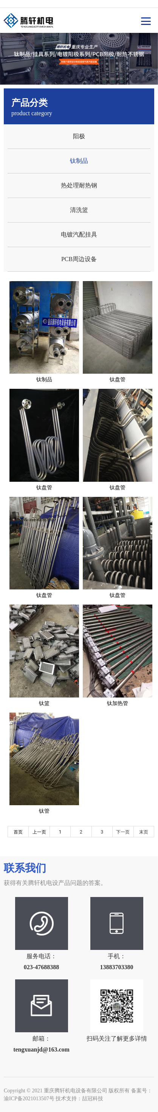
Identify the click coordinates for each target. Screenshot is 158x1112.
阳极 (79, 136)
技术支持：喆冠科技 (79, 1098)
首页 (18, 832)
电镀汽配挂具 (79, 234)
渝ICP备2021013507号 (29, 1098)
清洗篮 (79, 210)
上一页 (39, 832)
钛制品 (79, 161)
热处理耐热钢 (79, 185)
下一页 (123, 832)
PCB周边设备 (79, 259)
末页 (143, 832)
